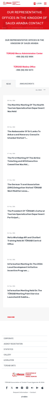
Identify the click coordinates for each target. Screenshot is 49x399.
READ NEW (13, 317)
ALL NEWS (40, 90)
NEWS (8, 84)
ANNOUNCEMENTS (27, 84)
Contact (33, 392)
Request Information (20, 392)
